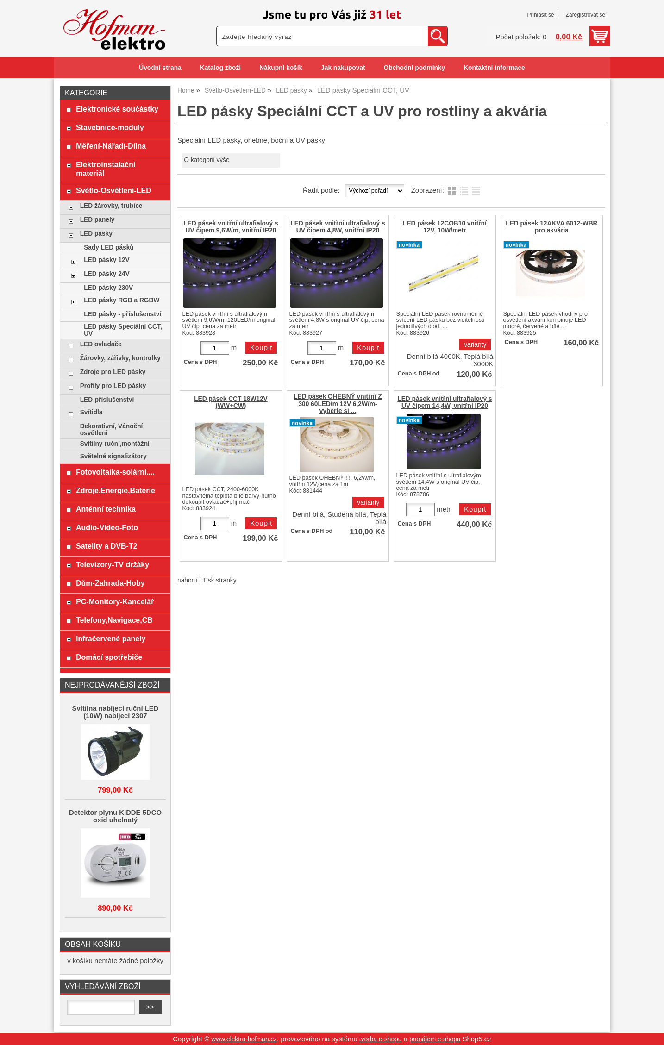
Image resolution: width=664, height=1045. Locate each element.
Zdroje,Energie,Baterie (115, 490)
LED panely (97, 219)
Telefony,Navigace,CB (114, 620)
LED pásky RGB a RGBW (121, 300)
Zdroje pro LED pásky (113, 372)
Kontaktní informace (494, 67)
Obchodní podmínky (414, 67)
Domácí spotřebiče (109, 657)
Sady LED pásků (109, 247)
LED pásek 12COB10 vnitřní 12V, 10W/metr (445, 227)
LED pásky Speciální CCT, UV (123, 330)
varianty (475, 344)
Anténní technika (106, 509)
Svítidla (91, 412)
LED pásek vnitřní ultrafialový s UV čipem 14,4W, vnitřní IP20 (444, 402)
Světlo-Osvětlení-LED (113, 190)
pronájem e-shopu (435, 1039)
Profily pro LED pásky (113, 385)
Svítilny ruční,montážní (115, 443)
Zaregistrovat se (585, 15)
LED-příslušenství (107, 399)
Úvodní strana (160, 67)
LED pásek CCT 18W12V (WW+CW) (231, 402)
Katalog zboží (220, 67)
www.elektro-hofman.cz (244, 1039)
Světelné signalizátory (113, 456)
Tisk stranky (220, 580)
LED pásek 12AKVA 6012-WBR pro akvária (551, 227)
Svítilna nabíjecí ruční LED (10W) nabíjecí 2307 (115, 712)
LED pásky (96, 233)
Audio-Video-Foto (107, 527)
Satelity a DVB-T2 (107, 546)
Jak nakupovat (343, 67)
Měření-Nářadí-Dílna (111, 146)
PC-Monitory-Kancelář (115, 601)
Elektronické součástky (117, 109)
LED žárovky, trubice (111, 205)
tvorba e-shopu (380, 1039)
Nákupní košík (280, 67)
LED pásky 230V (108, 287)
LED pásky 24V (106, 273)
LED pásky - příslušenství (122, 314)
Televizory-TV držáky (112, 564)
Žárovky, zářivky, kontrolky (120, 358)
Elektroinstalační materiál (105, 168)
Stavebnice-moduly (110, 127)
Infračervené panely (110, 638)
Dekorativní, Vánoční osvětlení (111, 430)
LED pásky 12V (106, 260)
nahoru (187, 580)
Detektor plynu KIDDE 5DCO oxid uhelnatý (115, 816)
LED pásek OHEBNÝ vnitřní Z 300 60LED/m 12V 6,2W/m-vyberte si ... (338, 403)
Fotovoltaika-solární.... (115, 472)
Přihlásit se (540, 15)
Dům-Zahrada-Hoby (110, 583)
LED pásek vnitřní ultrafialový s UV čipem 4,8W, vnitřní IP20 (337, 227)
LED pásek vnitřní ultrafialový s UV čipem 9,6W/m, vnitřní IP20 (230, 227)
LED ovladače (101, 344)
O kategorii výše (206, 159)
